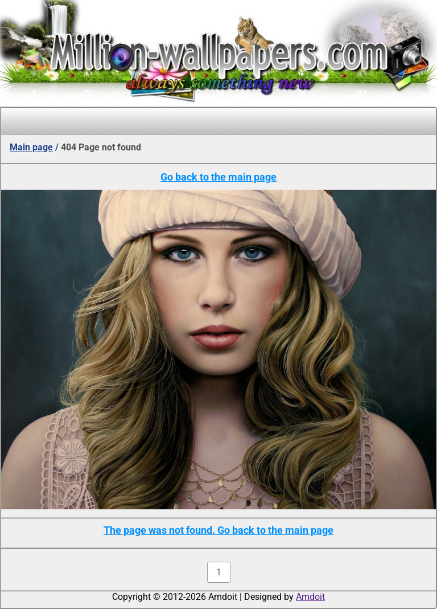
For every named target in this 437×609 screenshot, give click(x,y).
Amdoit (310, 596)
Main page (31, 147)
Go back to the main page (218, 177)
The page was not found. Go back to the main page (218, 530)
